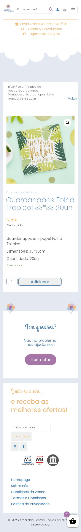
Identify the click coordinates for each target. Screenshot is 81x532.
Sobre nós (19, 485)
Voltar (72, 98)
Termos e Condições (28, 497)
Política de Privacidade (30, 503)
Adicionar (40, 281)
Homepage (20, 479)
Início (11, 87)
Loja (21, 87)
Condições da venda (28, 491)
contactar (40, 359)
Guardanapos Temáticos (23, 93)
